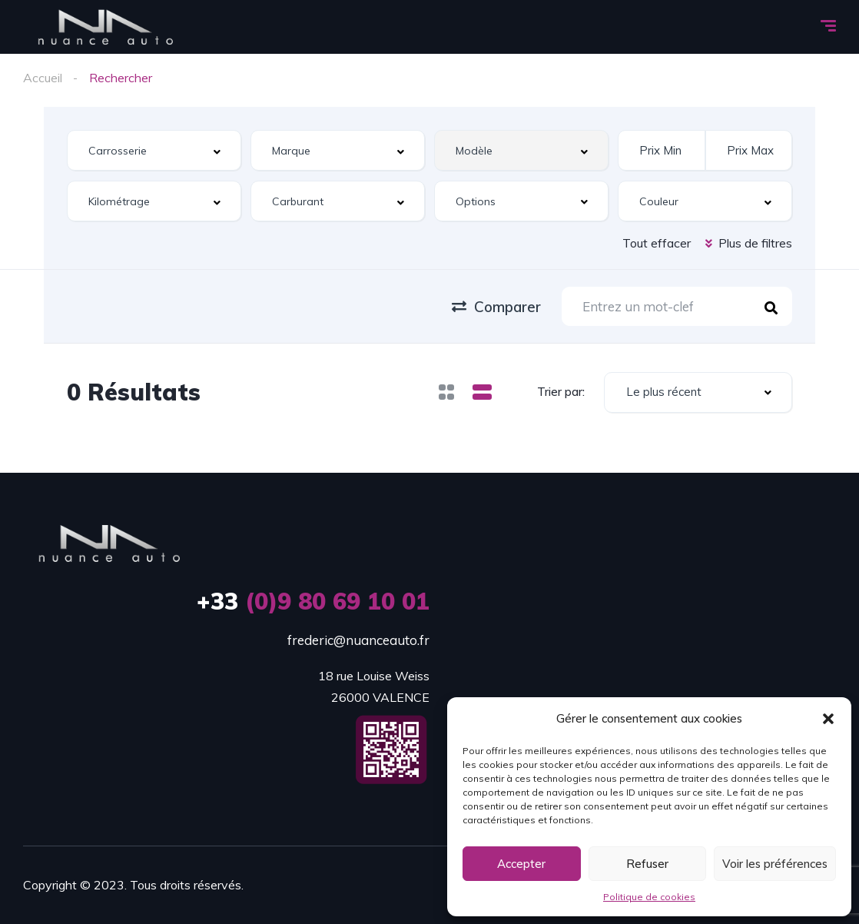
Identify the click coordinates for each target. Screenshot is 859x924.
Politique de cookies (649, 896)
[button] (828, 718)
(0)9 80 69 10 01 (313, 601)
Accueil (42, 77)
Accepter (521, 863)
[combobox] (154, 150)
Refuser (647, 863)
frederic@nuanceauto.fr (358, 640)
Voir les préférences (774, 863)
